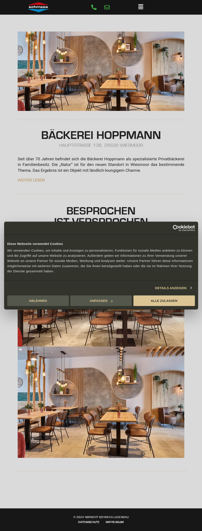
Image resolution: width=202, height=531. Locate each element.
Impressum (115, 522)
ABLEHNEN (38, 301)
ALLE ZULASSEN (164, 301)
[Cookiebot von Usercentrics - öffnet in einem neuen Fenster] (176, 228)
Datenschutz (89, 522)
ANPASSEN (101, 301)
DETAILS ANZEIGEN (170, 288)
